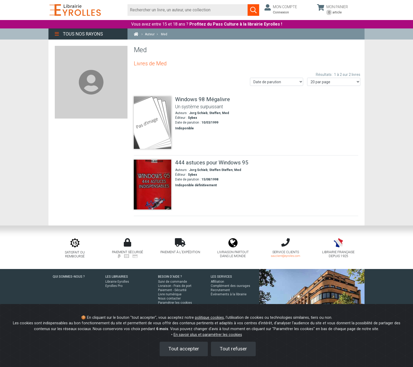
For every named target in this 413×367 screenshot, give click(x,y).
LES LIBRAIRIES (116, 276)
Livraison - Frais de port (174, 286)
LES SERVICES (221, 276)
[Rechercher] (187, 10)
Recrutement (220, 290)
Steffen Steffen (221, 170)
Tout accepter (183, 349)
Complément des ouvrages (230, 286)
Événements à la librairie (229, 294)
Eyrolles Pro (113, 286)
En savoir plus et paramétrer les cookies (208, 334)
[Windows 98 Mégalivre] (152, 122)
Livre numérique (169, 294)
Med (225, 113)
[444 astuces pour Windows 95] (152, 184)
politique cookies (209, 317)
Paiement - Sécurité (172, 290)
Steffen (214, 113)
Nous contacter (169, 298)
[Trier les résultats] (276, 82)
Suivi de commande (172, 281)
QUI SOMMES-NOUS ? (69, 276)
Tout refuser (233, 349)
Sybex (192, 118)
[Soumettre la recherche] (253, 10)
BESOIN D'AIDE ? (170, 276)
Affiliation (217, 281)
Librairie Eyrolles (117, 281)
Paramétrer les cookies (175, 303)
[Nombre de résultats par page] (333, 82)
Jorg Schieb (198, 113)
